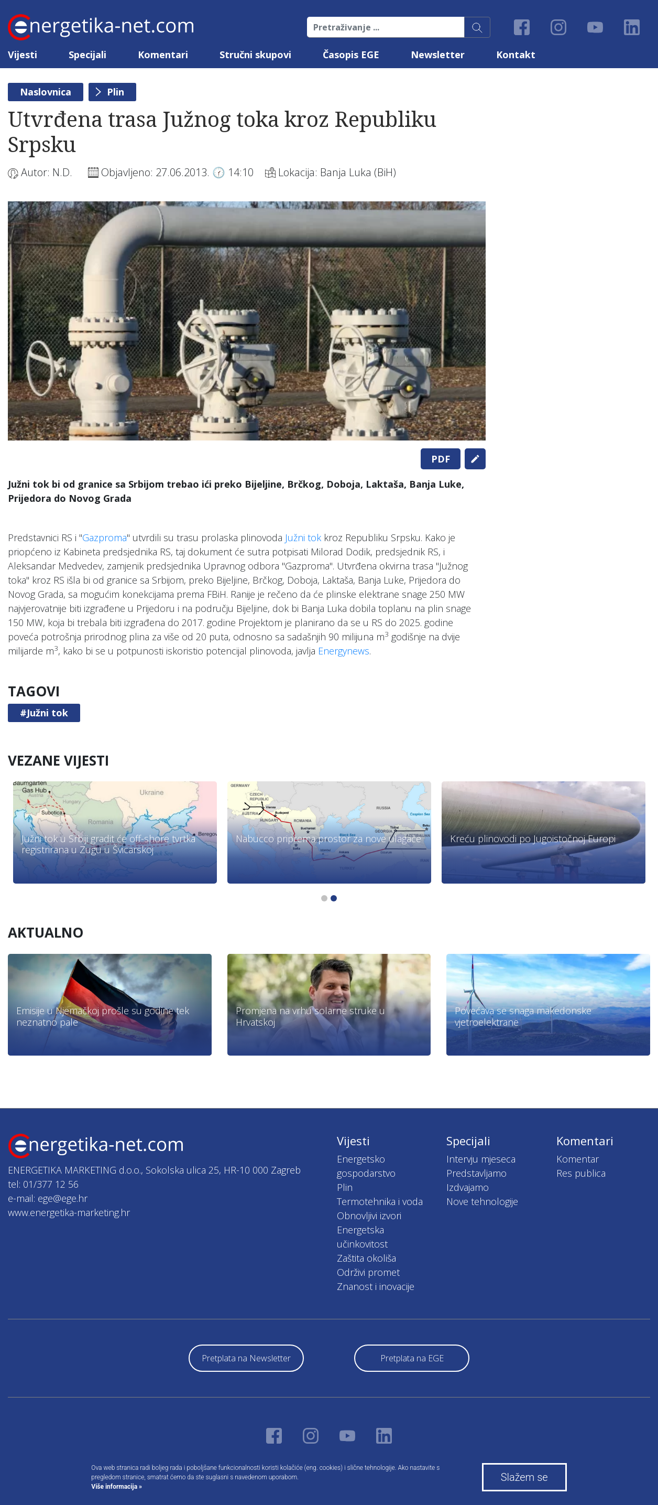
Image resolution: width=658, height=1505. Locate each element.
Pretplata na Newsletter (246, 1358)
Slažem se (524, 1477)
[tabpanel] (247, 320)
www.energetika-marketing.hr (69, 1212)
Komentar (577, 1159)
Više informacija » (116, 1486)
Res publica (581, 1173)
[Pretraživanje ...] (386, 27)
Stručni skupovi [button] (255, 54)
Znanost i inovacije (375, 1286)
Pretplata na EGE (412, 1358)
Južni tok (303, 537)
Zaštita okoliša (366, 1258)
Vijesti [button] (22, 54)
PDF (440, 459)
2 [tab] (334, 898)
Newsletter (438, 54)
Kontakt (515, 54)
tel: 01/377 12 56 (43, 1184)
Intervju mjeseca (481, 1159)
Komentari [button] (163, 54)
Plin (115, 91)
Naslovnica (45, 91)
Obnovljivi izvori (369, 1215)
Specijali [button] (87, 54)
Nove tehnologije (482, 1201)
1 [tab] (324, 898)
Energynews (343, 650)
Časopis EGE (351, 54)
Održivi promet (368, 1272)
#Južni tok (44, 712)
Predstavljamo (476, 1173)
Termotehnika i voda (380, 1201)
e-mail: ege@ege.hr (47, 1198)
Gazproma (104, 537)
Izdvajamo (467, 1187)
